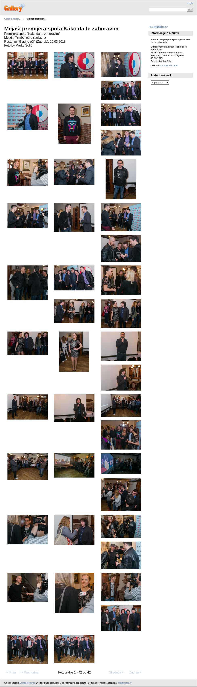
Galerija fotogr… (12, 18)
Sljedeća (117, 672)
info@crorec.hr (125, 683)
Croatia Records (168, 65)
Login (190, 3)
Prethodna (29, 672)
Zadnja (136, 672)
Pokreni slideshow (158, 26)
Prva (10, 672)
